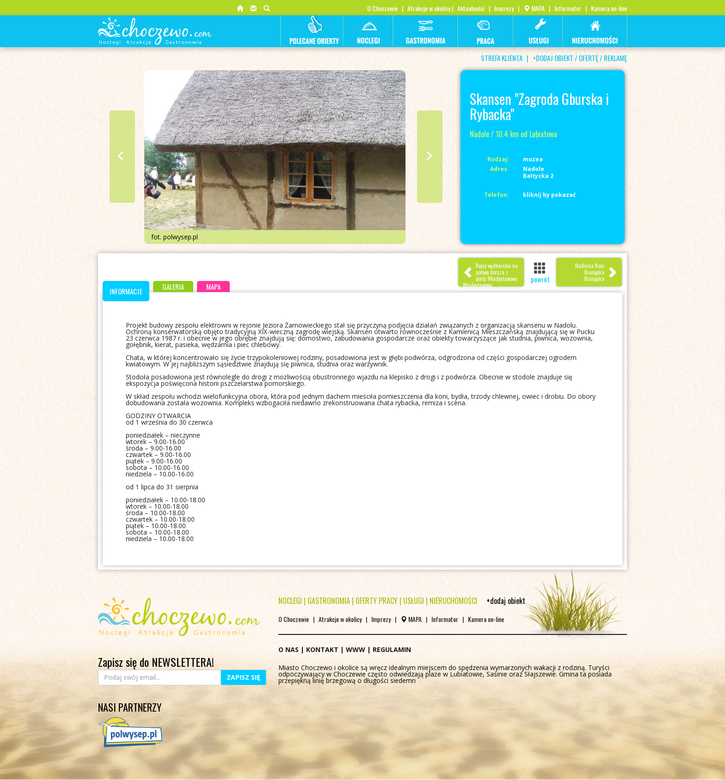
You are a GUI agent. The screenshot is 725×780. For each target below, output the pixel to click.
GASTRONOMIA (328, 600)
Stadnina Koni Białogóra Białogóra (596, 272)
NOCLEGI (290, 600)
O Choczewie (382, 8)
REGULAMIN (392, 649)
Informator (567, 8)
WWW (355, 649)
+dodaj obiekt (505, 600)
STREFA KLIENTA (501, 58)
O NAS (288, 649)
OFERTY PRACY (377, 600)
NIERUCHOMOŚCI (453, 600)
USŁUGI (413, 600)
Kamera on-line (609, 8)
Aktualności (471, 8)
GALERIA (173, 286)
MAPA (534, 8)
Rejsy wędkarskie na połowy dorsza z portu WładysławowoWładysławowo (490, 274)
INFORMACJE (126, 291)
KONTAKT (322, 649)
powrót (540, 273)
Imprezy (504, 8)
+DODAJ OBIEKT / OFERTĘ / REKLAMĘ (580, 58)
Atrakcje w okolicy (428, 8)
